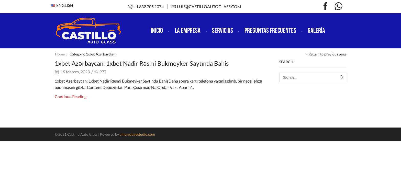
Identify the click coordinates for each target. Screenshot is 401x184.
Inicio (157, 31)
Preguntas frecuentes (270, 31)
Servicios (222, 31)
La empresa (188, 31)
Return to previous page (327, 54)
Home (60, 54)
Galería (316, 31)
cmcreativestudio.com (137, 134)
